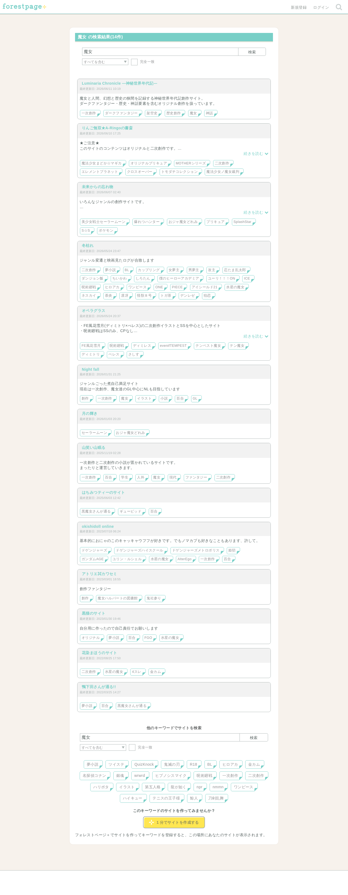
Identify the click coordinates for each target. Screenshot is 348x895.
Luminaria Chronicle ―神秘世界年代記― (119, 83)
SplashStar (242, 222)
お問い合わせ (134, 876)
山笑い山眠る (93, 447)
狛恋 (207, 296)
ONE (159, 287)
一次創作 (89, 113)
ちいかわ (119, 278)
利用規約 (166, 876)
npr (200, 787)
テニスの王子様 (166, 798)
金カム (155, 672)
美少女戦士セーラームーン (103, 222)
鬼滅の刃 (172, 764)
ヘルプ (104, 876)
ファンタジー (196, 477)
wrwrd (139, 775)
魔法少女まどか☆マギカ (102, 163)
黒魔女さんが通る (96, 511)
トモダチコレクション (179, 172)
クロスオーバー (140, 172)
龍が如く (179, 787)
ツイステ (116, 764)
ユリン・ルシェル (127, 559)
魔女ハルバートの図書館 (118, 598)
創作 (85, 398)
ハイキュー (132, 798)
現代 (173, 477)
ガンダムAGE (93, 559)
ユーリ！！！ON (221, 278)
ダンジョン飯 (93, 278)
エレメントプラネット (100, 172)
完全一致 (143, 62)
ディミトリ (91, 354)
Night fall (90, 369)
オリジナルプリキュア (148, 163)
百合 (180, 398)
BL (127, 270)
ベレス (113, 354)
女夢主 (174, 270)
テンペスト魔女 (208, 346)
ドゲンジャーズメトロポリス (195, 550)
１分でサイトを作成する (174, 822)
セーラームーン (94, 433)
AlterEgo (185, 559)
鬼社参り (154, 598)
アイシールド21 (204, 287)
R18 (193, 764)
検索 (252, 52)
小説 (164, 398)
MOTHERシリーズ (191, 163)
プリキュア (215, 222)
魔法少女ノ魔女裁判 (222, 172)
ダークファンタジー (121, 113)
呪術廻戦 (89, 287)
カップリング (149, 270)
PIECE (177, 287)
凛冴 (124, 296)
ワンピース (137, 287)
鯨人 (194, 798)
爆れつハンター (147, 222)
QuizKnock (144, 764)
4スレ (136, 672)
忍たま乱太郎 (235, 270)
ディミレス (142, 346)
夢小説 (110, 270)
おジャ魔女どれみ (183, 222)
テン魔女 (237, 346)
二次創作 (222, 163)
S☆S (86, 230)
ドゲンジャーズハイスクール (139, 550)
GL (195, 398)
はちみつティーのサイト (103, 492)
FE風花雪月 (91, 346)
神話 (209, 113)
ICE (247, 278)
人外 (140, 477)
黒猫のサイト (93, 613)
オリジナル (91, 638)
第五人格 (153, 787)
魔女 (193, 113)
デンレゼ (187, 296)
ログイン (321, 7)
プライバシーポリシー (232, 876)
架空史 (152, 113)
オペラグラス (93, 310)
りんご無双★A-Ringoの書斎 (107, 128)
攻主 (211, 270)
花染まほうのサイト (99, 653)
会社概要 (195, 876)
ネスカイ (89, 296)
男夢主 (193, 270)
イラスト (144, 398)
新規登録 (299, 7)
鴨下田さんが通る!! (99, 687)
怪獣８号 (144, 296)
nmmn (218, 787)
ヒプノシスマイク (171, 775)
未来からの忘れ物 (97, 187)
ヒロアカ (112, 287)
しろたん (143, 278)
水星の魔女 (235, 287)
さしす (133, 354)
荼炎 (108, 296)
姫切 (232, 550)
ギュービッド (131, 511)
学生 (124, 477)
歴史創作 (173, 113)
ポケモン (106, 230)
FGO (148, 638)
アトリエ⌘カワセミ (99, 574)
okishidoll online (98, 526)
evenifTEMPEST (173, 346)
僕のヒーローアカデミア (179, 278)
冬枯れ (88, 245)
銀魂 (120, 775)
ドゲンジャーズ (94, 550)
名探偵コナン (94, 775)
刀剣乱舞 (216, 798)
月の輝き (90, 413)
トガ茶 (165, 296)
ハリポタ (101, 787)
